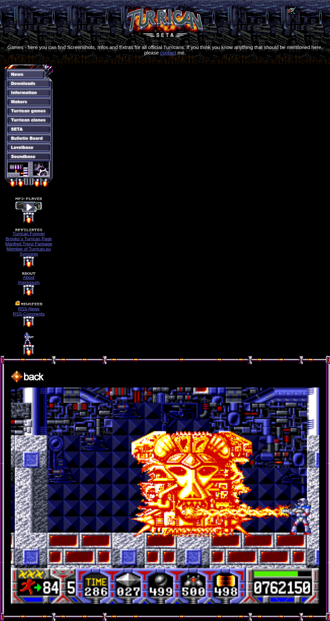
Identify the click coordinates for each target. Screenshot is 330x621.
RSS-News (29, 308)
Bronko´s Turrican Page (29, 238)
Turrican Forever (29, 233)
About (28, 277)
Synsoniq (29, 254)
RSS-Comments (29, 313)
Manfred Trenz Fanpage (28, 243)
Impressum (29, 282)
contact (168, 53)
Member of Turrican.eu (29, 248)
